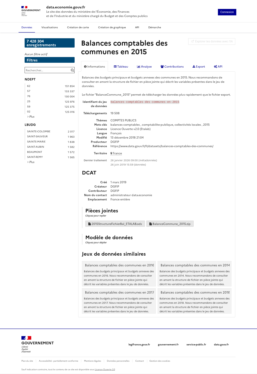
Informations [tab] (94, 66)
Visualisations (49, 27)
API (137, 27)
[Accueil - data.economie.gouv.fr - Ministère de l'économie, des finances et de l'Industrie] (97, 6)
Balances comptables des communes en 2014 (195, 265)
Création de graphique (112, 27)
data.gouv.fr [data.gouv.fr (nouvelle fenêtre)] (221, 344)
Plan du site (27, 360)
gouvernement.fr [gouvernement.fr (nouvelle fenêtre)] (168, 344)
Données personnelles (118, 360)
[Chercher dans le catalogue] (72, 70)
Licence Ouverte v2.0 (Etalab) (130, 129)
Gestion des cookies (159, 360)
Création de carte (78, 27)
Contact (139, 360)
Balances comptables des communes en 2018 (195, 292)
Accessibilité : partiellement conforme (58, 360)
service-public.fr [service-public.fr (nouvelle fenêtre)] (196, 344)
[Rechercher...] (50, 70)
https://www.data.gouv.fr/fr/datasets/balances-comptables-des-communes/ (161, 146)
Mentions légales (92, 360)
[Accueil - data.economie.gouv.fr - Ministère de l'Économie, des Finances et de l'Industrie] (37, 344)
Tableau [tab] (121, 66)
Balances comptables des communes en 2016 (119, 265)
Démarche (154, 27)
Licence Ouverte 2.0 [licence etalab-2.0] (105, 369)
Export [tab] (199, 66)
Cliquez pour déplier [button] (96, 242)
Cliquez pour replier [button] (95, 215)
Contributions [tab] (172, 66)
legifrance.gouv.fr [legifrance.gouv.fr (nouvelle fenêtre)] (139, 344)
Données (26, 27)
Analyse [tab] (144, 66)
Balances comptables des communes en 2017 (119, 292)
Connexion (227, 12)
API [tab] (218, 66)
